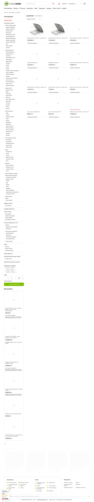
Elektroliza (7, 246)
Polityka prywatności (68, 487)
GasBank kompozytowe (10, 27)
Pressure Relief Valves (10, 238)
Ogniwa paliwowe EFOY (10, 57)
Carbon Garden (7, 211)
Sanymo (7, 106)
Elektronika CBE (9, 61)
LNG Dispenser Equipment (11, 236)
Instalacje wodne (8, 88)
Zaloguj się (64, 3)
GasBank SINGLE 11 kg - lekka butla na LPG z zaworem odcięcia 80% (13, 435)
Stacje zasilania (8, 205)
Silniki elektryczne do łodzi (10, 219)
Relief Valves (8, 228)
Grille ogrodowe (8, 213)
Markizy (6, 149)
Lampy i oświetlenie (10, 72)
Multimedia (7, 163)
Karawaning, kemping (9, 23)
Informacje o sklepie (68, 482)
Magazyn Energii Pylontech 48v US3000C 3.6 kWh (12, 363)
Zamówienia (10, 479)
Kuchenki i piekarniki (10, 116)
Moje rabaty (39, 490)
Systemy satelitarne (10, 165)
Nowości (16, 8)
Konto (37, 479)
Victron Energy (9, 59)
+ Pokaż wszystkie (8, 200)
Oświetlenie (8, 188)
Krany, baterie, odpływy (10, 99)
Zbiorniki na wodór (8, 248)
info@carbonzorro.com (42, 499)
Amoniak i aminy (8, 258)
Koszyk (38, 485)
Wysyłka (77, 482)
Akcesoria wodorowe (9, 250)
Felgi (7, 182)
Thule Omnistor (9, 151)
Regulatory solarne (9, 53)
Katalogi (48, 8)
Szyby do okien (9, 145)
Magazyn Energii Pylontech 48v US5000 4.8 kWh (13, 390)
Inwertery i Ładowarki (10, 85)
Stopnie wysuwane (9, 126)
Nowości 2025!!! (8, 20)
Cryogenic (7, 225)
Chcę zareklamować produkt (13, 485)
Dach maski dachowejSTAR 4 (33, 111)
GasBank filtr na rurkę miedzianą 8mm (13, 413)
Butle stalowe (8, 32)
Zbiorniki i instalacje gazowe (10, 25)
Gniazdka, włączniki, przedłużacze (12, 70)
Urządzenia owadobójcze (10, 215)
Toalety (7, 118)
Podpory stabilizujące (10, 190)
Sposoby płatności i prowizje (68, 485)
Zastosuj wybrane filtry (14, 284)
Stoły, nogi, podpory (10, 127)
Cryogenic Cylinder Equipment (12, 226)
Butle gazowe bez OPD (10, 34)
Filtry (7, 43)
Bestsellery (30, 8)
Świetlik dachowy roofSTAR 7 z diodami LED (36, 38)
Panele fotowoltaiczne (10, 52)
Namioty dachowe (8, 196)
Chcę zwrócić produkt (23, 485)
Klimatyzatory (8, 122)
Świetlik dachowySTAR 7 (32, 62)
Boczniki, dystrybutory (10, 81)
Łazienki (7, 120)
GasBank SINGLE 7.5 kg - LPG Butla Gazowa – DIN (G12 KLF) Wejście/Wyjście (13, 309)
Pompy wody (8, 93)
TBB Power (8, 63)
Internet (7, 170)
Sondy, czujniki (9, 83)
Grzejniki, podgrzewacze (10, 42)
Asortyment (8, 17)
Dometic (7, 153)
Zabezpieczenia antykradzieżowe (12, 192)
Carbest (6, 198)
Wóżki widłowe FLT (8, 253)
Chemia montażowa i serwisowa (11, 173)
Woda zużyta (8, 101)
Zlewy (7, 113)
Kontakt (64, 8)
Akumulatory (8, 55)
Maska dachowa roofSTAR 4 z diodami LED (57, 87)
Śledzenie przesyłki (24, 482)
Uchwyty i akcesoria (10, 169)
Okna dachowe (9, 141)
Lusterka (7, 180)
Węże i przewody (9, 45)
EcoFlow (7, 65)
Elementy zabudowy (9, 111)
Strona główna (8, 8)
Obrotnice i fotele (9, 131)
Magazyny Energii (8, 203)
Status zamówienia (13, 482)
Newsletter (51, 490)
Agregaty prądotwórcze (9, 208)
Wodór (5, 244)
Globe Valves (8, 235)
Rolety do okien (9, 147)
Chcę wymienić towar (12, 488)
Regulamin (42, 8)
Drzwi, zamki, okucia (10, 129)
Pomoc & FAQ (56, 8)
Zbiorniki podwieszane (10, 36)
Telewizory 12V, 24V (10, 167)
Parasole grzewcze (8, 217)
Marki (36, 8)
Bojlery (7, 91)
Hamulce (7, 184)
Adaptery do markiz (9, 157)
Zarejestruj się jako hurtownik (41, 483)
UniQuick (7, 108)
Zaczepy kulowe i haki (10, 193)
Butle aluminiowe (9, 30)
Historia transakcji (52, 487)
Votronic (7, 66)
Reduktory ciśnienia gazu (11, 38)
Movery (7, 186)
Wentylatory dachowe (10, 143)
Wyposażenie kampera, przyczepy (12, 262)
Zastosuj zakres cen (8, 280)
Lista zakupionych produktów (41, 488)
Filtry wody (8, 102)
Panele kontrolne (9, 80)
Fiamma (7, 155)
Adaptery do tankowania (10, 40)
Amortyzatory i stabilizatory (11, 177)
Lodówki (7, 114)
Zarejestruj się (52, 482)
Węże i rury (8, 97)
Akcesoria (8, 47)
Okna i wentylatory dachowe (10, 137)
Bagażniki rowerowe (10, 179)
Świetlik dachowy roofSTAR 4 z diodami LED (79, 62)
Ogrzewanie (8, 124)
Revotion (7, 68)
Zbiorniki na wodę (9, 90)
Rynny (7, 160)
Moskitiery (8, 133)
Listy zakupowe (71, 3)
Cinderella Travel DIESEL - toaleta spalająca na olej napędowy (12, 337)
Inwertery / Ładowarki (10, 74)
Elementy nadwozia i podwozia (11, 175)
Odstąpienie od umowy (80, 487)
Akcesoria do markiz (10, 159)
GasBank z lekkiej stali (10, 29)
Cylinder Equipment (10, 233)
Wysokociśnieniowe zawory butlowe (12, 256)
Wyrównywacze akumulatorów (12, 78)
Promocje (22, 8)
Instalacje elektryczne (9, 50)
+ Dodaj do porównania (32, 43)
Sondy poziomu (9, 95)
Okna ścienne (8, 139)
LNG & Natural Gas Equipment (11, 231)
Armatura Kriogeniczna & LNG (11, 222)
